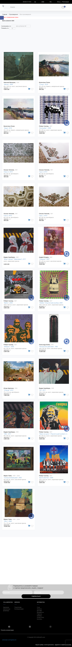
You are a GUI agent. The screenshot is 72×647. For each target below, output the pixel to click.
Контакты (39, 619)
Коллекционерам (18, 609)
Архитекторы (6, 609)
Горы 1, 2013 (43, 215)
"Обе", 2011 (7, 434)
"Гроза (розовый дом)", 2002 (13, 477)
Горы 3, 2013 (43, 172)
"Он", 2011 (42, 390)
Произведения (13, 14)
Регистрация (65, 2)
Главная (4, 14)
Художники (6, 607)
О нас (38, 607)
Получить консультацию (7, 630)
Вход (58, 2)
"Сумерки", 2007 (44, 259)
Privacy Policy (40, 617)
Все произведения (25, 14)
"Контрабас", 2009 (45, 128)
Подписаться (36, 596)
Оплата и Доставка (39, 609)
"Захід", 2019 (8, 128)
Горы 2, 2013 (8, 215)
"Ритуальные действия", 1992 (48, 346)
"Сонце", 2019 (43, 84)
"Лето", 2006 (8, 521)
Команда (39, 615)
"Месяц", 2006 (8, 84)
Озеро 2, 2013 (8, 172)
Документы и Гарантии (40, 613)
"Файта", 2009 (8, 303)
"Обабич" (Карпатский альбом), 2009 (50, 303)
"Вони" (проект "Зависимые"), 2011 (15, 259)
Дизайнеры (6, 610)
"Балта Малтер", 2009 (46, 477)
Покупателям (17, 607)
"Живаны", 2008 (9, 346)
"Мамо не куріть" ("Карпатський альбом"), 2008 (54, 434)
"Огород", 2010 (8, 390)
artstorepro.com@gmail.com (9, 640)
